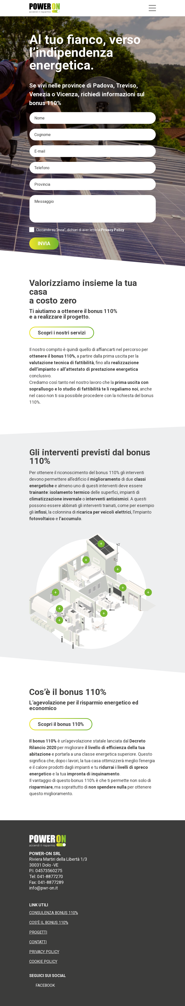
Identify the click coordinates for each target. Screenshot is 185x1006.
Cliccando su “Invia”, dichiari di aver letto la (80, 230)
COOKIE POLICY (43, 961)
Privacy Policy (112, 230)
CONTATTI (38, 942)
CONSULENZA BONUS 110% (53, 912)
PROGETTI (38, 932)
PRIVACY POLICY (44, 951)
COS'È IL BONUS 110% (48, 922)
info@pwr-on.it (43, 887)
